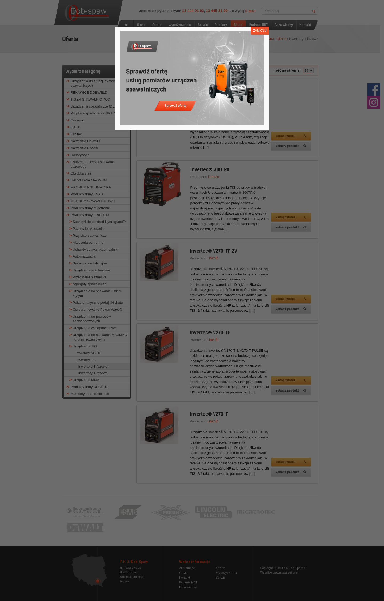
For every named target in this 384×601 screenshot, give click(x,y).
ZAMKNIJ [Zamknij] (260, 31)
